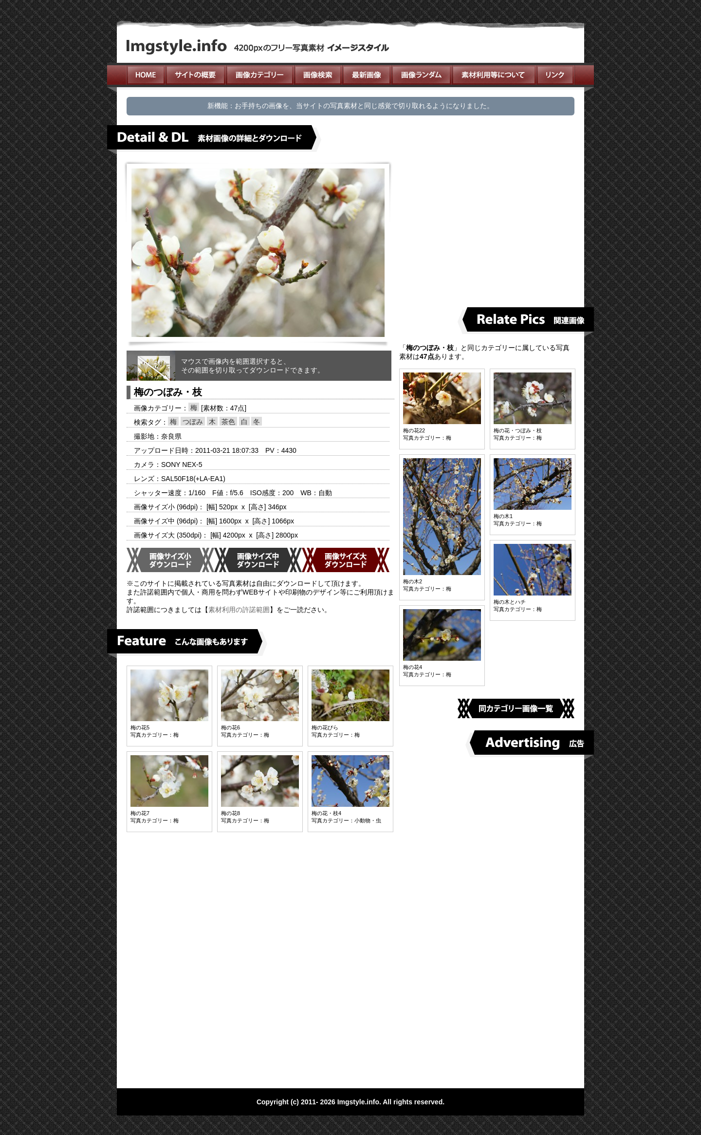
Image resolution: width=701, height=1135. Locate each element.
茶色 (228, 422)
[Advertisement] (490, 229)
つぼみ (193, 422)
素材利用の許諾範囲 (239, 610)
